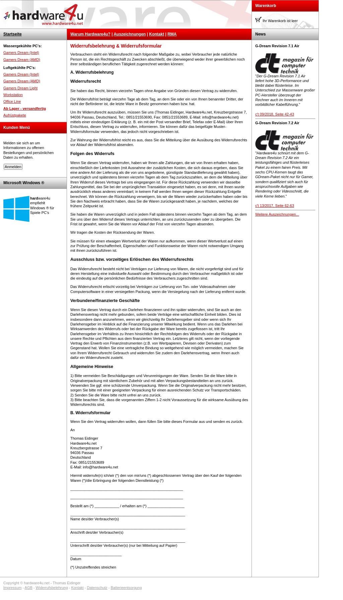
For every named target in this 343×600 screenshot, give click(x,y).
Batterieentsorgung (126, 588)
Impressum (12, 588)
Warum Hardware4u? (90, 34)
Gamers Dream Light (20, 88)
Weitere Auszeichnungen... (277, 214)
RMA (172, 34)
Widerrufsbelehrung (52, 588)
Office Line (12, 101)
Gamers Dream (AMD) (21, 60)
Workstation (13, 95)
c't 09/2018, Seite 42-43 (274, 114)
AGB (28, 588)
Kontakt (156, 34)
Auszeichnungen (130, 34)
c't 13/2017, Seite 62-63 (274, 206)
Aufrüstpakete (14, 115)
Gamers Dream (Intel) (21, 53)
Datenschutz (97, 588)
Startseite (12, 34)
